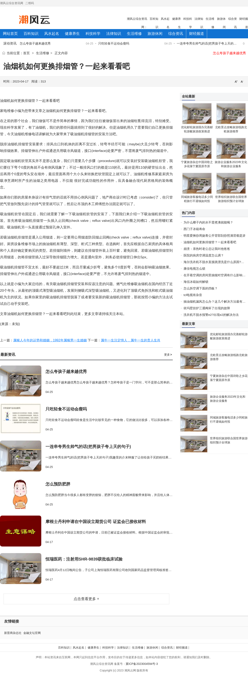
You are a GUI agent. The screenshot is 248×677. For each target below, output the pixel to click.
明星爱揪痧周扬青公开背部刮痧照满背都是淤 (215, 235)
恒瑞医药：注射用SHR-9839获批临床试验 (84, 559)
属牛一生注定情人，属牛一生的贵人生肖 (130, 340)
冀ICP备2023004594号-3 (142, 663)
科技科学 (108, 647)
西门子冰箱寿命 (194, 229)
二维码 (29, 3)
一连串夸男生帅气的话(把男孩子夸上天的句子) (88, 446)
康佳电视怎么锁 (194, 268)
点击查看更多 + (86, 599)
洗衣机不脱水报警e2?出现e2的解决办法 (211, 314)
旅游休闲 (152, 647)
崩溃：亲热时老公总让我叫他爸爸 (207, 248)
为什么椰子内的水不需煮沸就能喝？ (208, 222)
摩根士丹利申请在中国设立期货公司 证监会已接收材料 (95, 521)
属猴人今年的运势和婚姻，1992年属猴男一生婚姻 (50, 340)
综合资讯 (167, 647)
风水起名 (78, 647)
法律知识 (123, 647)
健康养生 (93, 647)
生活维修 (42, 53)
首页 (26, 53)
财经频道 (182, 647)
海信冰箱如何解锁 (196, 281)
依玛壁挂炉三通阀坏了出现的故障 (207, 308)
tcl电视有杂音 (193, 295)
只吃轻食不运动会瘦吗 (114, 43)
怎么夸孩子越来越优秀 (35, 43)
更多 (168, 354)
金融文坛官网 (32, 633)
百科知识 (64, 647)
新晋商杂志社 (12, 633)
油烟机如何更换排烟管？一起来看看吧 (210, 242)
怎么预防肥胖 (57, 484)
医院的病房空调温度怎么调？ (204, 255)
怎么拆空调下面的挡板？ (201, 288)
